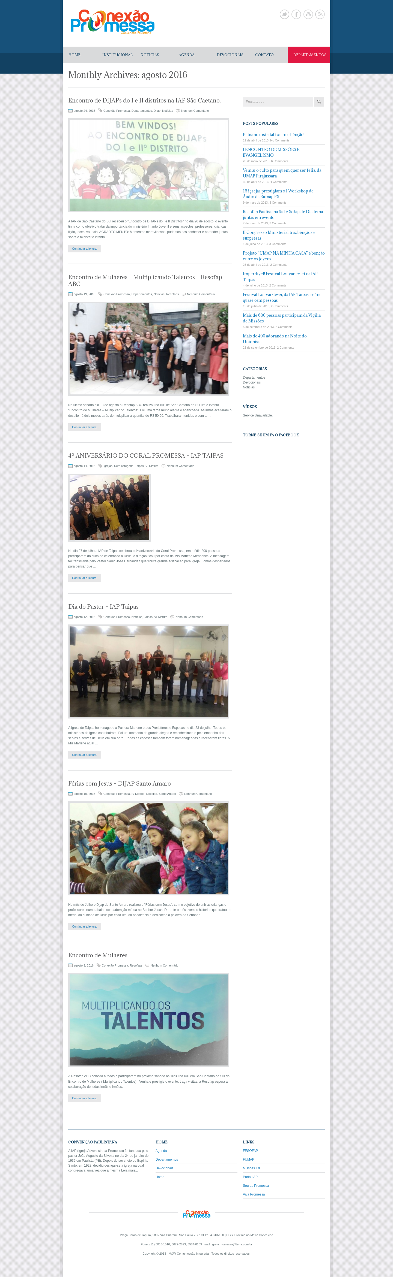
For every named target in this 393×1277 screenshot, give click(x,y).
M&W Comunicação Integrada (189, 1253)
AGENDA (187, 55)
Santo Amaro (167, 793)
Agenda (161, 1151)
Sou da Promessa (256, 1186)
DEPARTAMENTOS (309, 55)
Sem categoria (123, 465)
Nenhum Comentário (195, 110)
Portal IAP (250, 1177)
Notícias (167, 110)
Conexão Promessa (116, 110)
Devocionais (252, 382)
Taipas (139, 465)
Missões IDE (252, 1168)
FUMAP (248, 1159)
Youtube (308, 14)
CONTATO (264, 55)
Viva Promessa (254, 1194)
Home (74, 55)
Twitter (284, 14)
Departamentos (142, 110)
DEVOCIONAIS (230, 55)
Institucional (117, 55)
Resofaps (172, 294)
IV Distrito (138, 793)
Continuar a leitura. (84, 248)
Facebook (296, 14)
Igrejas (107, 465)
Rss (320, 14)
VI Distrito (152, 465)
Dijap (157, 110)
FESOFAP (250, 1151)
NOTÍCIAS (150, 55)
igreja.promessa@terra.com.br (232, 1244)
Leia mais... (129, 1170)
